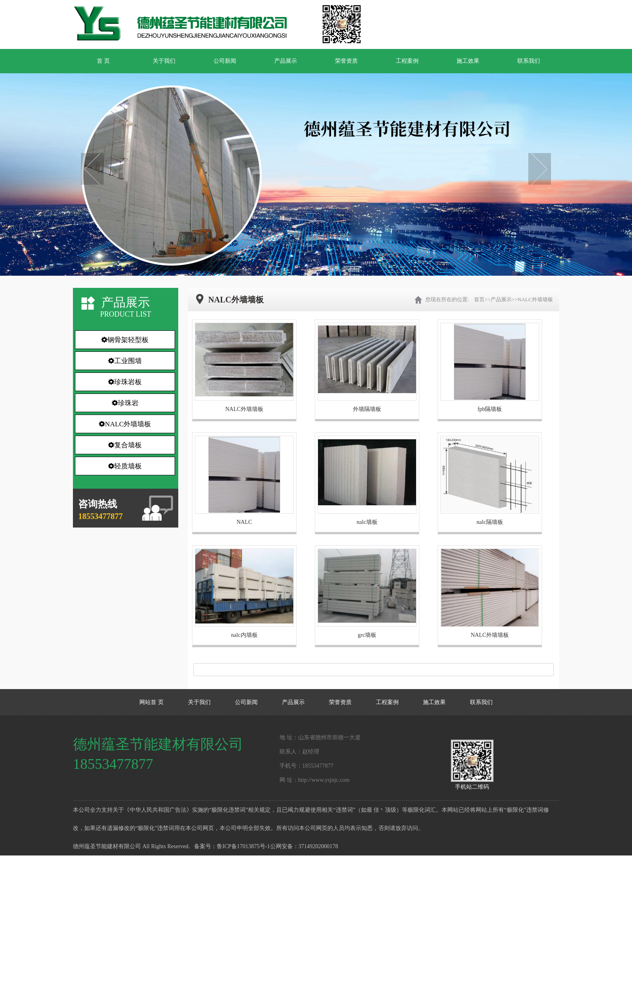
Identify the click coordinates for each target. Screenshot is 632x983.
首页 (479, 299)
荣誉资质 (346, 61)
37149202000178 (318, 846)
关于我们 (164, 61)
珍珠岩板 (125, 382)
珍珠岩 (125, 403)
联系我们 (528, 61)
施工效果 (468, 61)
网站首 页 (151, 702)
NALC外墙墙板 (125, 424)
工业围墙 (125, 361)
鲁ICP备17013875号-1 (243, 846)
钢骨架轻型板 (125, 340)
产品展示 (285, 61)
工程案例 (407, 61)
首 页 (103, 61)
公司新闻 (225, 61)
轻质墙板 (125, 466)
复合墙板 (125, 445)
